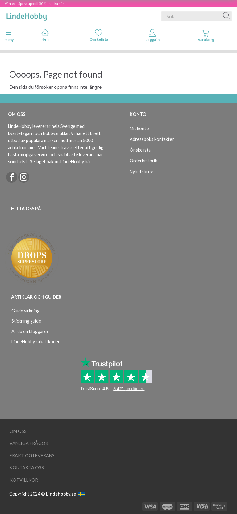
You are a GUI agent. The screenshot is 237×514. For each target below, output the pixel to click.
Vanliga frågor (29, 443)
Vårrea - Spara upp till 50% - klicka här (34, 3)
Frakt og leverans (32, 455)
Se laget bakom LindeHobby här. (61, 161)
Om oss (18, 431)
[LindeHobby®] (26, 15)
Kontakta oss (27, 467)
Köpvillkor (24, 480)
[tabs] (206, 37)
